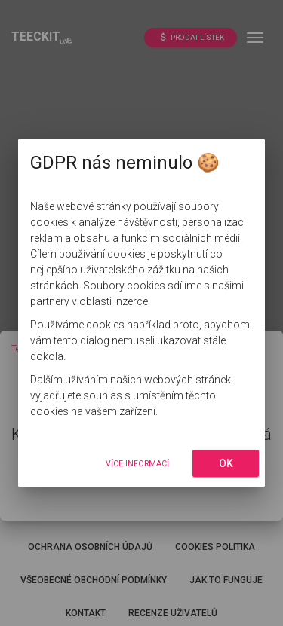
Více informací (137, 464)
